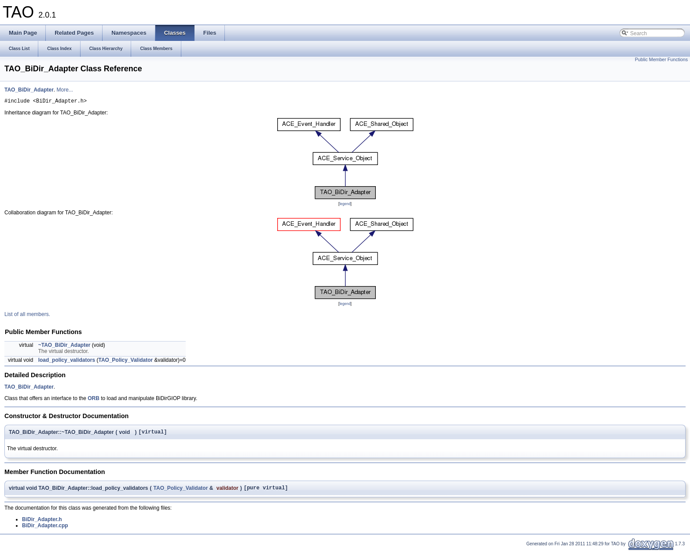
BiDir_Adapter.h (42, 523)
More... (64, 90)
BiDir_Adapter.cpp (45, 529)
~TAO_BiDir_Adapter (64, 346)
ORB (93, 400)
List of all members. (27, 315)
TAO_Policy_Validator (125, 361)
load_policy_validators (66, 361)
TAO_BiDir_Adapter (29, 90)
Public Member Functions (661, 59)
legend (344, 205)
